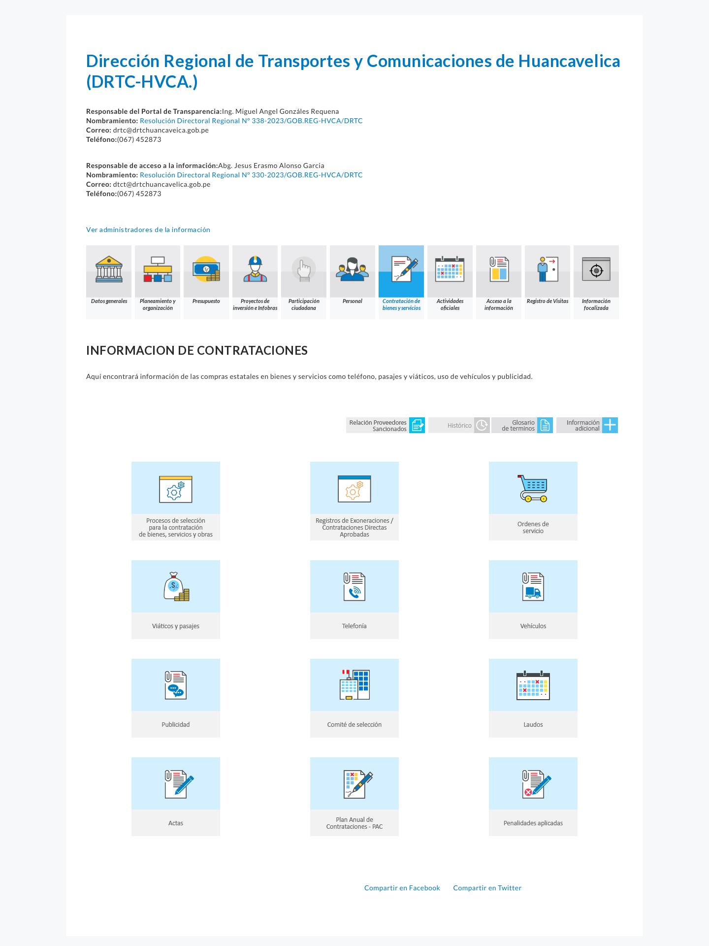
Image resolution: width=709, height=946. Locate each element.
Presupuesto (206, 274)
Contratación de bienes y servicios (401, 278)
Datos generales (108, 274)
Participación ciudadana (303, 278)
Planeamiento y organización (157, 278)
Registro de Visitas (547, 274)
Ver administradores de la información (148, 229)
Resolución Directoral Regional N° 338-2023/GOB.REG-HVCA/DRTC (251, 120)
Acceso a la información (498, 278)
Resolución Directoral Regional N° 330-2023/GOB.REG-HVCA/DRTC (251, 174)
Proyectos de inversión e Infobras (255, 278)
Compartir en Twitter (487, 887)
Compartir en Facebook (403, 887)
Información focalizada (596, 278)
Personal (352, 274)
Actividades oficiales (450, 278)
